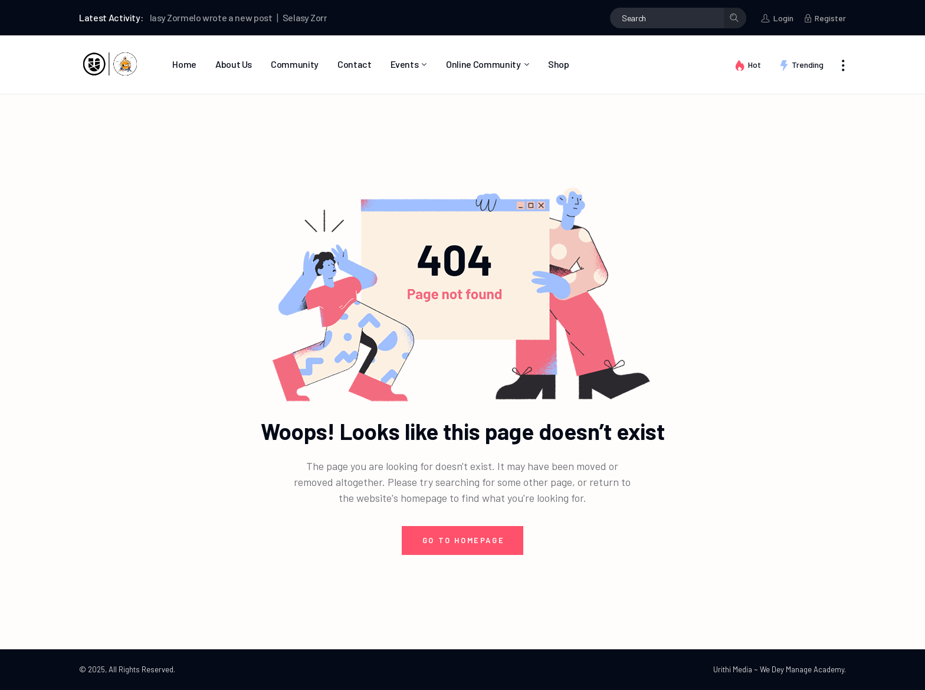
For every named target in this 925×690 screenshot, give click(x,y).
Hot (754, 65)
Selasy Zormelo (173, 17)
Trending (808, 65)
